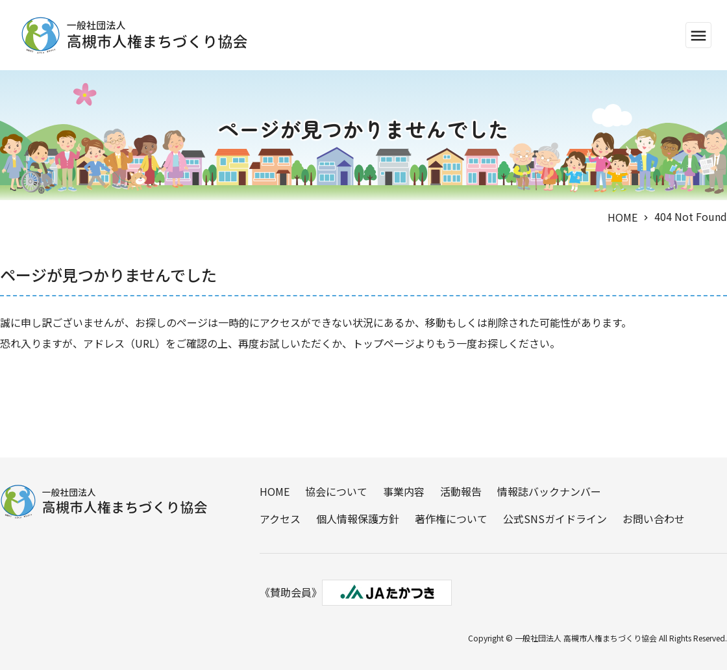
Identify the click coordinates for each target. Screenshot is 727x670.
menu (698, 35)
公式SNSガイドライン (555, 518)
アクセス (280, 518)
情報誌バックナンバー (549, 491)
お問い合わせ (653, 518)
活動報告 (461, 491)
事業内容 (404, 491)
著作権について (451, 518)
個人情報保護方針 (357, 518)
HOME (622, 217)
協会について (336, 491)
